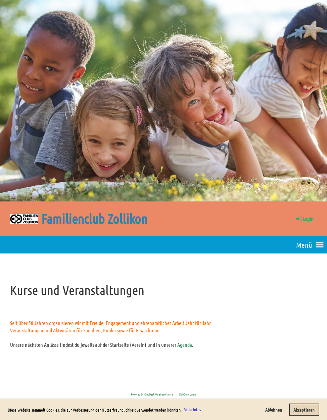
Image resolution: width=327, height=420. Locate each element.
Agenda (184, 344)
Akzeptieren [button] (304, 410)
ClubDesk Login (187, 394)
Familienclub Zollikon (94, 219)
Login (304, 219)
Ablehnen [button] (273, 410)
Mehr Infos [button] (192, 409)
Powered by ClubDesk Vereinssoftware (152, 394)
